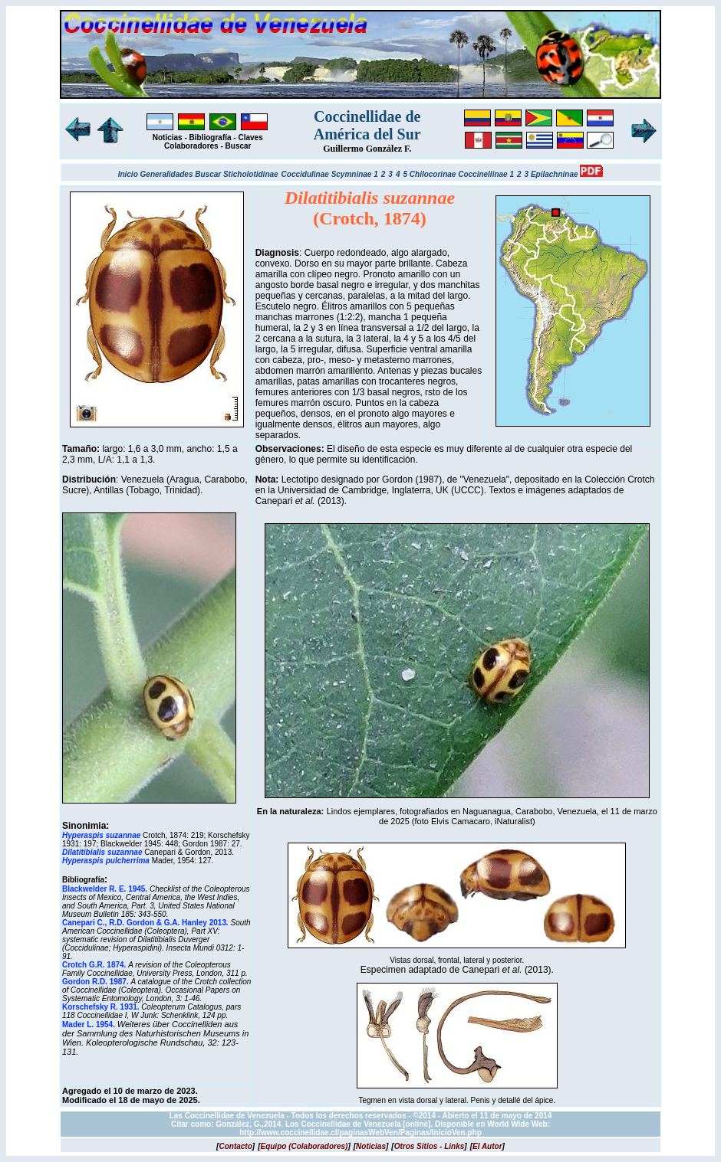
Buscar (239, 146)
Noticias (168, 137)
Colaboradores (191, 146)
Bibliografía (210, 137)
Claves (250, 137)
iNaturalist (513, 821)
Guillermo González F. (367, 148)
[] (235, 1146)
